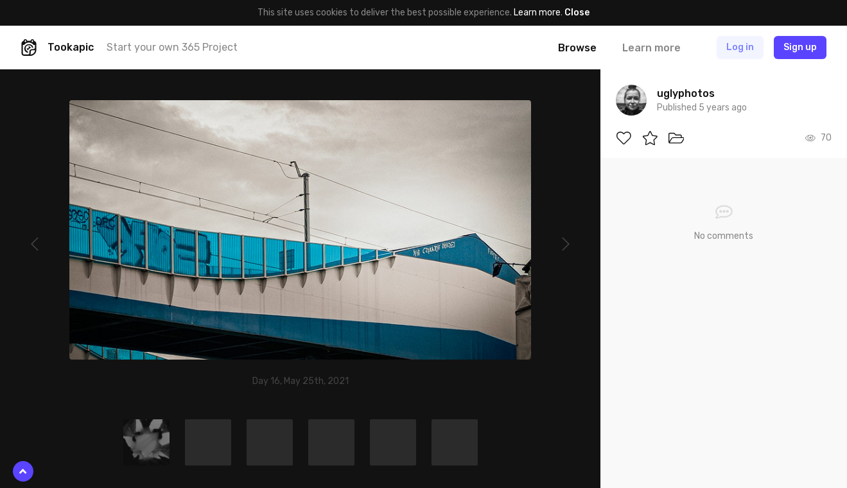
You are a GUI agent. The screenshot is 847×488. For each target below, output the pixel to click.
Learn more (537, 12)
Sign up (800, 47)
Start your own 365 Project (172, 47)
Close (576, 12)
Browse (577, 48)
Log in (740, 47)
